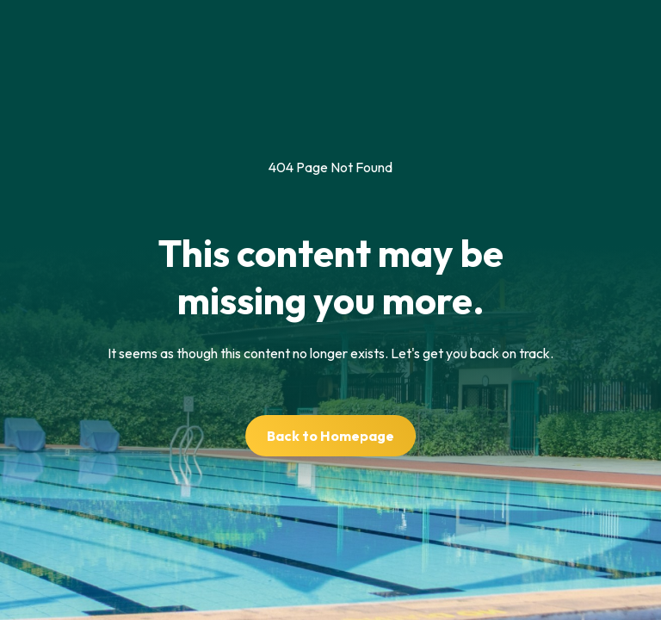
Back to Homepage (330, 435)
